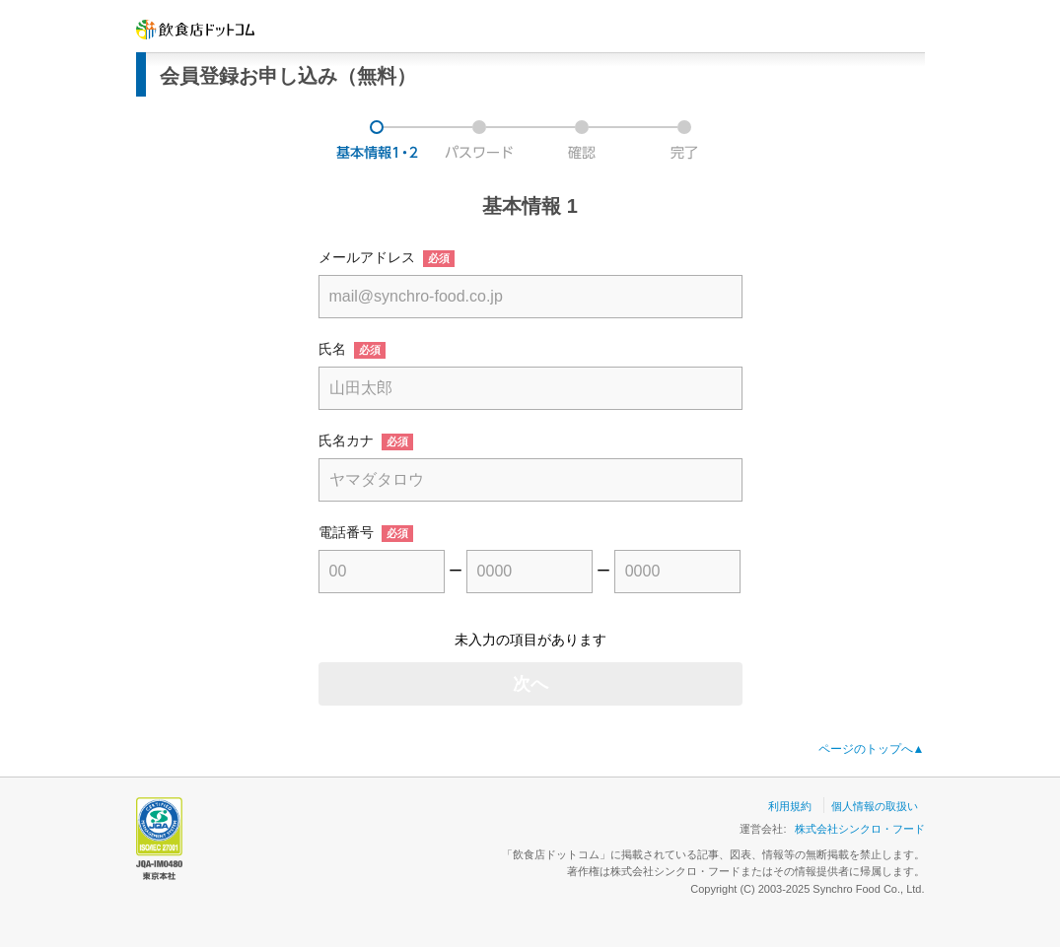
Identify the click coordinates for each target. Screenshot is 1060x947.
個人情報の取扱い (874, 806)
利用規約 (790, 806)
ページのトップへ (871, 749)
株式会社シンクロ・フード (860, 829)
